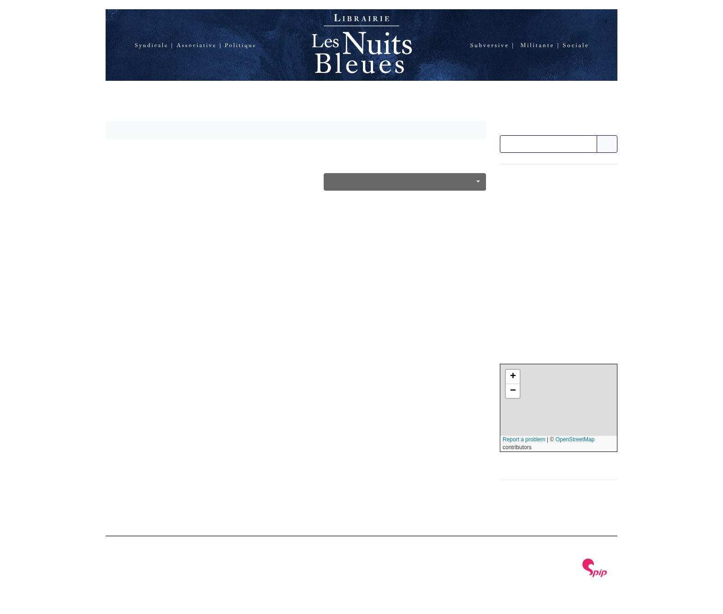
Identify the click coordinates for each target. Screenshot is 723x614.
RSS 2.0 (215, 575)
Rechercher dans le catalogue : (551, 127)
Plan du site (125, 575)
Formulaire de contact (537, 214)
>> (607, 144)
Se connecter (174, 575)
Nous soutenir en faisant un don (553, 241)
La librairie (177, 98)
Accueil (127, 98)
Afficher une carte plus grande (550, 463)
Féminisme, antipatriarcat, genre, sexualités (399, 182)
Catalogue (233, 98)
